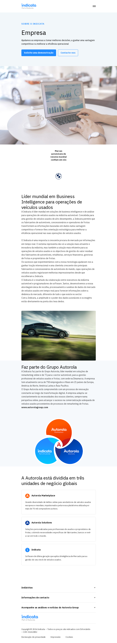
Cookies (69, 637)
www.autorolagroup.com (34, 407)
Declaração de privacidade (33, 637)
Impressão (56, 637)
